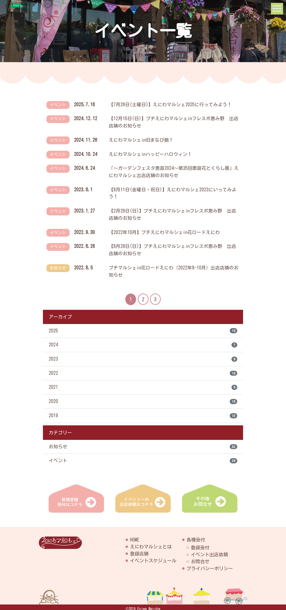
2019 (143, 412)
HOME (134, 537)
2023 (143, 356)
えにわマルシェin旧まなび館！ (141, 139)
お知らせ (143, 444)
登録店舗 (139, 550)
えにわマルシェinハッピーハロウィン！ (150, 153)
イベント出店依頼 (209, 551)
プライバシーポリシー (210, 565)
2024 (143, 341)
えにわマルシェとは (151, 543)
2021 (143, 384)
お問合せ (200, 558)
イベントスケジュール (153, 557)
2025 (143, 327)
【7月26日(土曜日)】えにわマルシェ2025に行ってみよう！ (170, 104)
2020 (143, 398)
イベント (143, 458)
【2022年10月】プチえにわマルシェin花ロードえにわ (164, 230)
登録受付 (200, 544)
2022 (143, 370)
